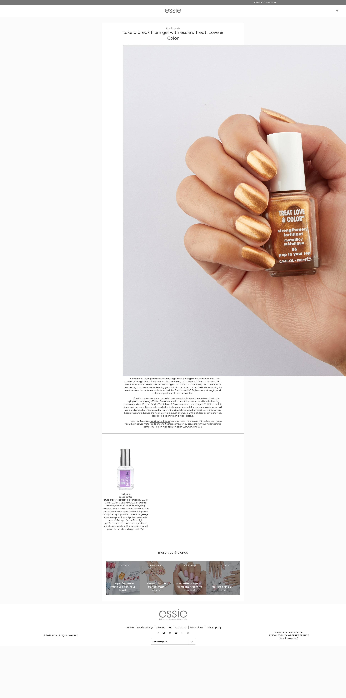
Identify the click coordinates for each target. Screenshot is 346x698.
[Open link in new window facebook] (158, 632)
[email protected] (289, 638)
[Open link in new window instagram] (188, 632)
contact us (181, 627)
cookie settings (145, 627)
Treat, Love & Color (184, 390)
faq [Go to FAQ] (170, 627)
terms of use (196, 627)
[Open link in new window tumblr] (182, 632)
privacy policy (214, 627)
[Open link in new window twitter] (164, 632)
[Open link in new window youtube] (176, 632)
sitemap (160, 627)
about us (129, 627)
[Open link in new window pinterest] (170, 632)
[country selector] (173, 642)
